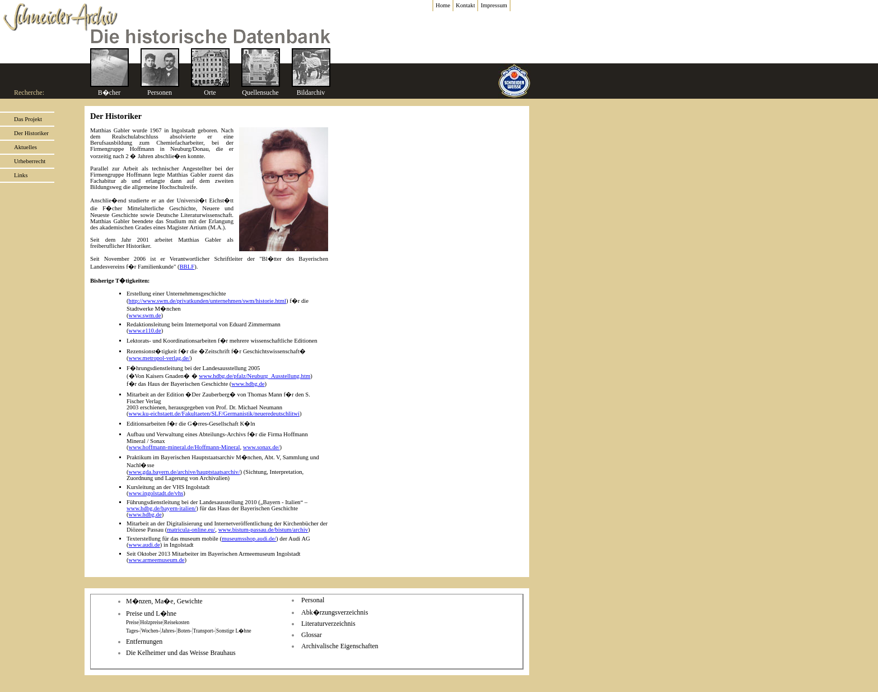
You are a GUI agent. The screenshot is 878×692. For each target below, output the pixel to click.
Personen (159, 92)
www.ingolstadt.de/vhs (156, 493)
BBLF (186, 267)
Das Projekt (28, 119)
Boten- (185, 631)
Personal (312, 600)
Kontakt (465, 5)
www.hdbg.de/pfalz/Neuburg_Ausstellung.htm (254, 376)
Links (20, 175)
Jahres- (168, 631)
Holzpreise (151, 622)
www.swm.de (145, 315)
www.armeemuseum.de (157, 560)
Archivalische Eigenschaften (340, 646)
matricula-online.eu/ (191, 530)
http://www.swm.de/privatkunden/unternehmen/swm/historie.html (207, 301)
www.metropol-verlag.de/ (159, 358)
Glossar (311, 635)
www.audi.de (144, 545)
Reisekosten (176, 622)
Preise (132, 622)
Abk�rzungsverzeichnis (334, 612)
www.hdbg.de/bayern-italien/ (161, 508)
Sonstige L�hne (233, 631)
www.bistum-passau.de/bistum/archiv (263, 530)
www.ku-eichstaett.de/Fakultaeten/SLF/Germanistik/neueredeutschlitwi (214, 413)
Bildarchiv (311, 92)
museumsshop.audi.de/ (249, 539)
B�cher (109, 92)
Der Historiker (31, 133)
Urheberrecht (29, 161)
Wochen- (150, 631)
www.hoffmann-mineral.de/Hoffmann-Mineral (184, 447)
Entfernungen (144, 641)
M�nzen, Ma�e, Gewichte (164, 601)
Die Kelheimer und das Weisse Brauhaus (181, 653)
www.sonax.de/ (261, 447)
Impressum (493, 5)
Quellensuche (260, 92)
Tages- (133, 631)
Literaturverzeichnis (328, 624)
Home (443, 5)
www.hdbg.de (247, 384)
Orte (210, 92)
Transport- (204, 631)
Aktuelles (25, 147)
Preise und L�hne (151, 613)
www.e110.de (145, 330)
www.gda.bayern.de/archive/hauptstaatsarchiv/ (184, 472)
